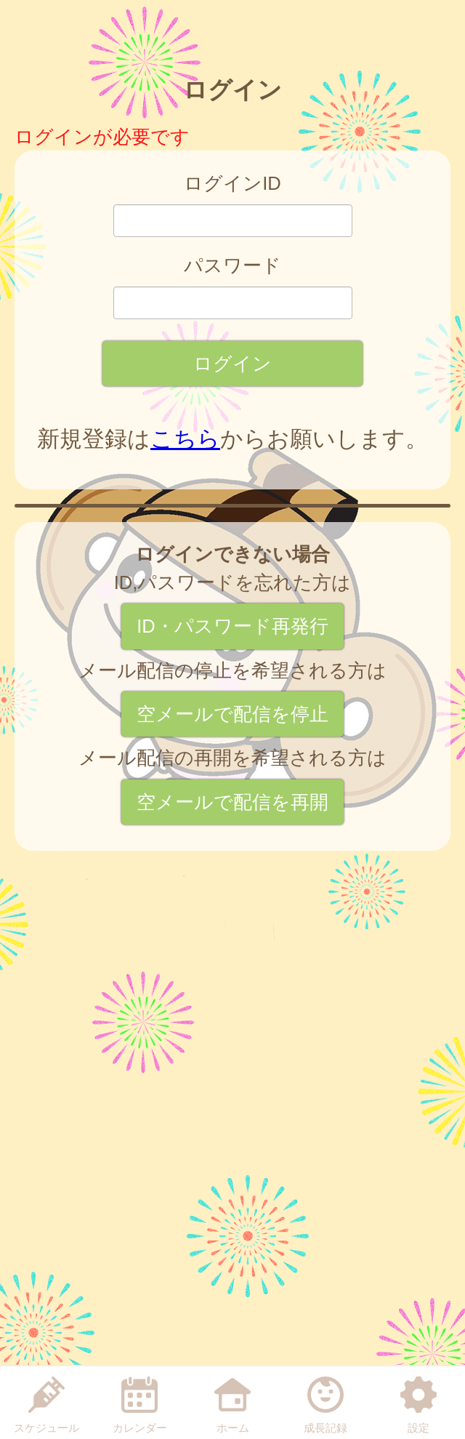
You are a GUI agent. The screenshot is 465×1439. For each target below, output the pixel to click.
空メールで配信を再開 (232, 802)
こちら (185, 439)
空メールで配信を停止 (232, 714)
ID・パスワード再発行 (232, 626)
